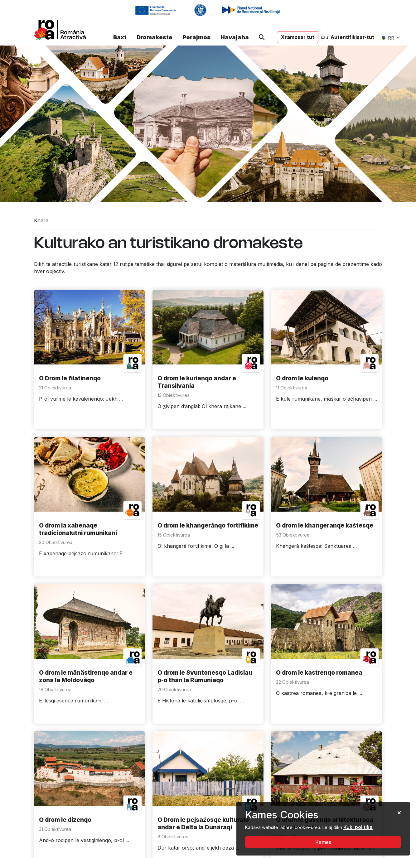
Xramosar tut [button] (297, 37)
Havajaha (234, 37)
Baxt (120, 37)
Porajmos (196, 37)
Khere (41, 220)
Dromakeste (154, 37)
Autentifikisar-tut (352, 37)
